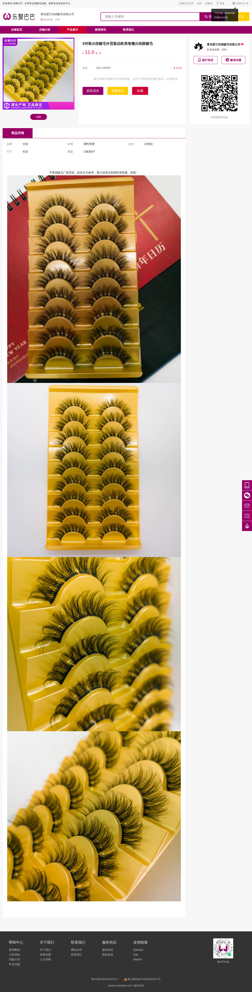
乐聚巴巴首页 (186, 3)
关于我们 (45, 949)
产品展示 (72, 29)
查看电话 (117, 90)
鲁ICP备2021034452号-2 (104, 979)
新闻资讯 (100, 29)
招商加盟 (45, 954)
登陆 (220, 3)
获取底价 (93, 90)
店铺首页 (16, 29)
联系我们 (128, 29)
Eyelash (138, 949)
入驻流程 (14, 954)
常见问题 (14, 964)
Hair (135, 954)
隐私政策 (107, 954)
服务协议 (107, 949)
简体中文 (240, 3)
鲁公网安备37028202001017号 (142, 979)
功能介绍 (14, 959)
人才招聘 (45, 959)
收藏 (208, 3)
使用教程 (14, 949)
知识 (199, 3)
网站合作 (76, 949)
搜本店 (238, 17)
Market (137, 959)
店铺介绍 (44, 29)
